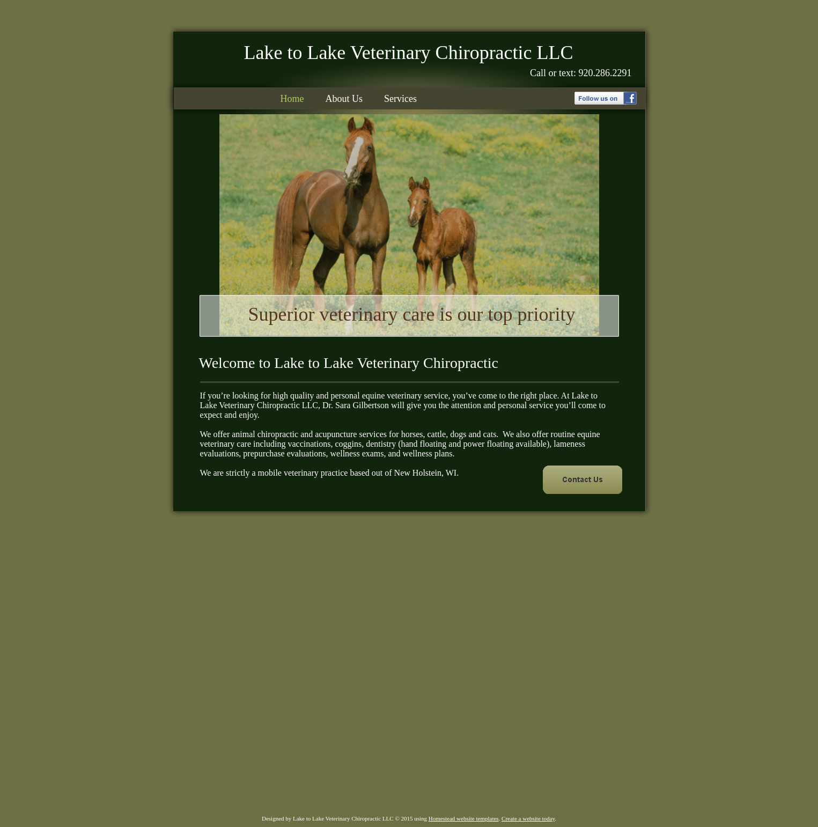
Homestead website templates (464, 818)
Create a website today (528, 818)
